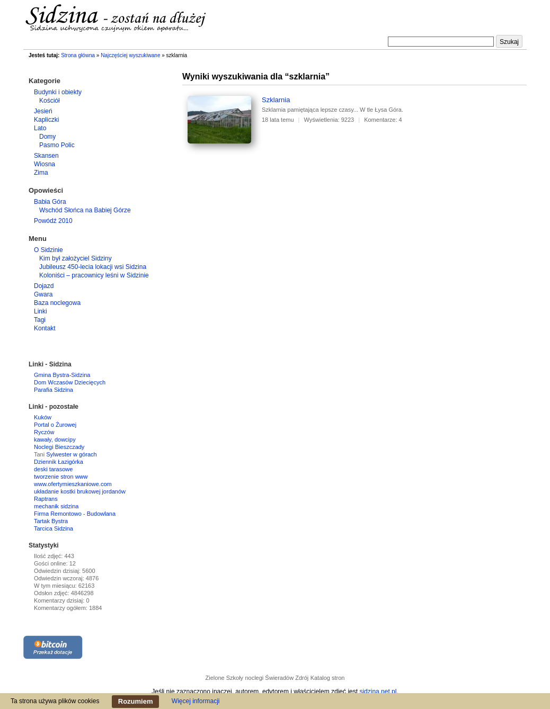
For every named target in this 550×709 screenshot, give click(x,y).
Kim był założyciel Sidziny (75, 258)
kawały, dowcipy (55, 439)
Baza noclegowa (57, 303)
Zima (41, 172)
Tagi (40, 320)
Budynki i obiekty (58, 92)
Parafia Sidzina (53, 390)
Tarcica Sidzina (53, 528)
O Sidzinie (48, 250)
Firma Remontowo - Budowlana (75, 513)
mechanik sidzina (56, 506)
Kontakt (45, 328)
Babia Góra (50, 201)
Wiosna (44, 164)
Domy (47, 136)
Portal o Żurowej (55, 424)
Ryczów (44, 432)
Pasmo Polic (57, 145)
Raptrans (46, 499)
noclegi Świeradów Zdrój (276, 678)
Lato (40, 128)
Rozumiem (135, 701)
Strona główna (78, 55)
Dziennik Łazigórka (58, 462)
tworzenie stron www (60, 476)
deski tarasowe (53, 469)
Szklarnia (276, 100)
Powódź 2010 (53, 221)
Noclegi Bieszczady (59, 447)
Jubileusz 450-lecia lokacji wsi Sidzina (92, 267)
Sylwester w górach (71, 454)
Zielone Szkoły (225, 678)
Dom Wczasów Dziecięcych (69, 382)
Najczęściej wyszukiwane (130, 55)
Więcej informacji (196, 701)
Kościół (49, 100)
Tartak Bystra (51, 521)
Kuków (42, 417)
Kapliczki (46, 119)
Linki (40, 311)
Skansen (46, 155)
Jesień (43, 111)
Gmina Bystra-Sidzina (62, 375)
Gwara (43, 294)
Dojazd (44, 286)
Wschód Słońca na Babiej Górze (85, 210)
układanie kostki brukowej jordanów (80, 491)
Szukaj (509, 42)
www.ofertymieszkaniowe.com (73, 484)
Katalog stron (328, 678)
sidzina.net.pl (377, 691)
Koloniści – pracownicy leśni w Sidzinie (94, 275)
